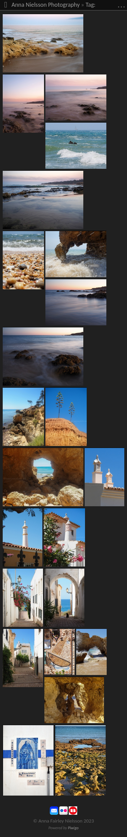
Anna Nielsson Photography (46, 4)
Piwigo (73, 828)
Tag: (91, 4)
